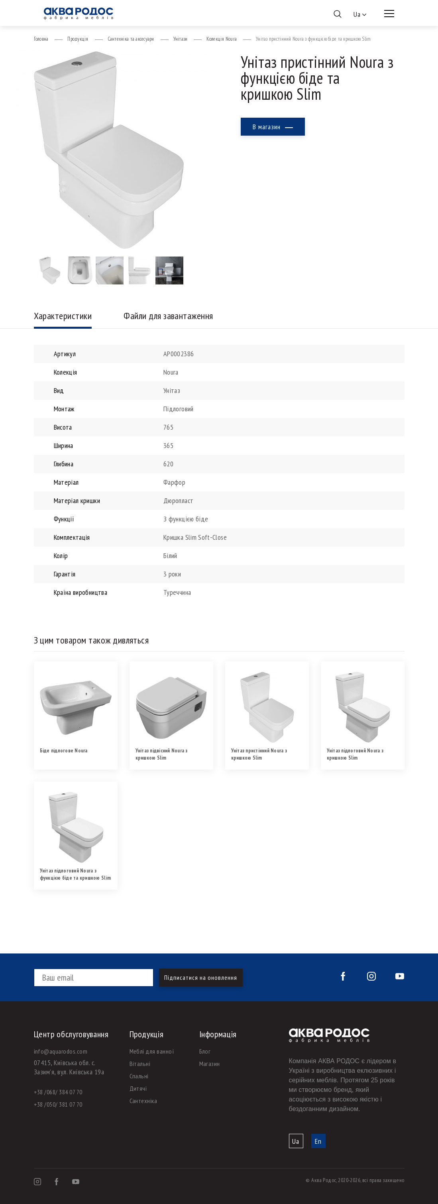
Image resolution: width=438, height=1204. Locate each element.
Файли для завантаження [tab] (168, 316)
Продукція (77, 39)
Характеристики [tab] (63, 316)
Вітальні (140, 1064)
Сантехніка (143, 1101)
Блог (205, 1051)
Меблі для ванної (152, 1051)
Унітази (180, 39)
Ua (295, 1141)
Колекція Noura (221, 39)
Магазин (209, 1064)
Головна (41, 39)
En (318, 1141)
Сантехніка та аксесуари (131, 39)
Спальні (139, 1076)
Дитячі (138, 1088)
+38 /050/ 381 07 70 (58, 1104)
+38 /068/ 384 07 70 (58, 1092)
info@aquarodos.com (61, 1051)
